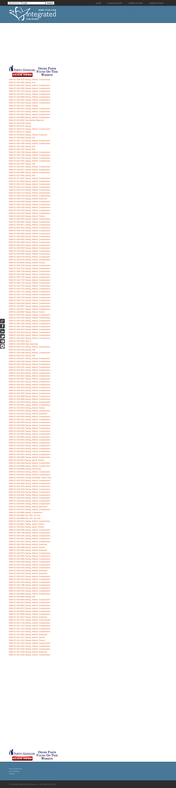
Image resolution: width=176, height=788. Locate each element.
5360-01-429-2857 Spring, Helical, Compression (29, 379)
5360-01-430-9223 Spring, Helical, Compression (29, 608)
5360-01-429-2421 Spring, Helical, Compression (29, 358)
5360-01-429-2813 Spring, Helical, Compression (29, 373)
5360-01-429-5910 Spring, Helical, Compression (29, 440)
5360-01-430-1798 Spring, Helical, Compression (29, 533)
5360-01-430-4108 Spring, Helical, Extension (28, 570)
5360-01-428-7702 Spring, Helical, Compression (29, 277)
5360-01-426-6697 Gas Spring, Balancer (26, 120)
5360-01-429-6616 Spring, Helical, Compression (29, 474)
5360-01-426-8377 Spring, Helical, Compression (29, 170)
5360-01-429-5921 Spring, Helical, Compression (29, 454)
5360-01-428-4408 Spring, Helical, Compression (29, 242)
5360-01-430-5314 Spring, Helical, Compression (29, 579)
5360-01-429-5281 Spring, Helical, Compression (29, 428)
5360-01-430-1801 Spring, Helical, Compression (29, 536)
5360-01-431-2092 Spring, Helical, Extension (28, 634)
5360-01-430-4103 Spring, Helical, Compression (29, 565)
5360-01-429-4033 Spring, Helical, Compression (29, 390)
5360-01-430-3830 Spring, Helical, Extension (28, 550)
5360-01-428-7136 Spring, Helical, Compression (29, 265)
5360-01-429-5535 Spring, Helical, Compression (29, 431)
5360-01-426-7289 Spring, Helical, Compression (29, 152)
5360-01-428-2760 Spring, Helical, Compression (29, 207)
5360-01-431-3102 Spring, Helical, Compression (29, 646)
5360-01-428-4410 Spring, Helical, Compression (29, 245)
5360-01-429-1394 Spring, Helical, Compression (29, 326)
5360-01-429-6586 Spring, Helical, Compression (29, 466)
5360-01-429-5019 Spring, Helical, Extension (28, 414)
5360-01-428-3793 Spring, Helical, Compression (29, 230)
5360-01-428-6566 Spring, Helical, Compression (29, 254)
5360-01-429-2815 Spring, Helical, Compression (29, 376)
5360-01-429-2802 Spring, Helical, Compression (29, 370)
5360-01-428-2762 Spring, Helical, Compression (29, 210)
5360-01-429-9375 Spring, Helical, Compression (29, 509)
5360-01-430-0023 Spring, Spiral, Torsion (26, 527)
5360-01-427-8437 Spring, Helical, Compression (29, 178)
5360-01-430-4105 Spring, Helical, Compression (29, 567)
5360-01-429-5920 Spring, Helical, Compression (29, 451)
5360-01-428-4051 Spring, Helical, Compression (29, 239)
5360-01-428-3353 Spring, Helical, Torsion (27, 216)
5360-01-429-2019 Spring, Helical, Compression (29, 332)
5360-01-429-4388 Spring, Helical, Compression (29, 396)
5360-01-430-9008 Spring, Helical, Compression (29, 599)
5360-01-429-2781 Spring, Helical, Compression (29, 367)
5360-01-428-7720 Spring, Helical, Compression (29, 289)
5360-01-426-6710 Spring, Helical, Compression (29, 129)
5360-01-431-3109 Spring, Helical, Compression (29, 655)
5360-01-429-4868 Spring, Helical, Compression (29, 399)
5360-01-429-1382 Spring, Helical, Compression (29, 318)
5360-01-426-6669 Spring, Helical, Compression (29, 117)
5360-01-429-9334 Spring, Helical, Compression (29, 501)
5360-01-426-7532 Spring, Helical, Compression (29, 155)
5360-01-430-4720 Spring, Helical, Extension (28, 573)
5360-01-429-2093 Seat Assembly (23, 344)
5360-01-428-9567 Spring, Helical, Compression (29, 306)
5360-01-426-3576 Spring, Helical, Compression (29, 79)
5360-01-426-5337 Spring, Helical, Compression (29, 108)
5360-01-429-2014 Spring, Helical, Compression (29, 329)
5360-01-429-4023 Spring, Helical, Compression (29, 387)
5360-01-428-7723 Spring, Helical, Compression (29, 294)
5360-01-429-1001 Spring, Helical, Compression (29, 315)
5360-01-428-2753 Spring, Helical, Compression (29, 204)
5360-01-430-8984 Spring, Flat (22, 597)
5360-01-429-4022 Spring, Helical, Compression (29, 384)
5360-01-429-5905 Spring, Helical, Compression (29, 437)
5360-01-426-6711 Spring (20, 132)
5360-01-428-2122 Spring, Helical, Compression (29, 187)
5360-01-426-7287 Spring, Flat (22, 149)
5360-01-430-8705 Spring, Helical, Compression (29, 591)
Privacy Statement (15, 769)
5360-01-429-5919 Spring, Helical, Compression (29, 448)
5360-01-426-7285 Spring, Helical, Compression (29, 143)
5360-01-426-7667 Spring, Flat (22, 164)
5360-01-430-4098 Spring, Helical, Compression (29, 562)
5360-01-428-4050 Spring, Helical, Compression (29, 236)
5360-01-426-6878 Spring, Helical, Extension (28, 135)
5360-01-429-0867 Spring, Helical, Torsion (27, 312)
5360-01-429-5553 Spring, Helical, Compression (29, 434)
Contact (11, 774)
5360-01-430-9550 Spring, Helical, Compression (29, 611)
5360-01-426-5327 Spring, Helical (23, 106)
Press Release (14, 771)
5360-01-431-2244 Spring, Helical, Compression (29, 643)
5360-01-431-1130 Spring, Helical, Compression (29, 623)
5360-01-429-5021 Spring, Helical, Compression (29, 419)
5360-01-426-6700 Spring (20, 123)
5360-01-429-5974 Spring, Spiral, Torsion (26, 460)
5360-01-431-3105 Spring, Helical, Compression (29, 649)
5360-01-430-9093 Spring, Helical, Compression (29, 605)
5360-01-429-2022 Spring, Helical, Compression (29, 338)
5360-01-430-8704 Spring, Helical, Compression (29, 588)
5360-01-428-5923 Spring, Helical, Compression (29, 248)
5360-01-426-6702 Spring (20, 126)
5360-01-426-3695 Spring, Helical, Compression (29, 88)
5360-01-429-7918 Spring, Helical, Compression (29, 489)
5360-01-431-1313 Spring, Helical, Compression (29, 631)
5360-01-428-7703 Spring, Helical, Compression (29, 280)
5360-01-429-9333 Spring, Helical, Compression (29, 498)
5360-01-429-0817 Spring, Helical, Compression (29, 309)
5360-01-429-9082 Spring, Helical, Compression (29, 495)
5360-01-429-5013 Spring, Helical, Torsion (27, 408)
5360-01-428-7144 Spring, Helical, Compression (29, 268)
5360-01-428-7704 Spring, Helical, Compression (29, 283)
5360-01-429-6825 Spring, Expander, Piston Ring (30, 477)
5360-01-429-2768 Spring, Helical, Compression (29, 364)
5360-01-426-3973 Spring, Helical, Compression (29, 94)
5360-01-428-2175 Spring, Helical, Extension (28, 199)
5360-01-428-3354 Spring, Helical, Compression (29, 219)
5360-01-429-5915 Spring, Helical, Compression (29, 443)
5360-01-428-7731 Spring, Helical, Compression (29, 300)
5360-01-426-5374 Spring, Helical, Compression (29, 111)
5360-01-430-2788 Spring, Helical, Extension (28, 544)
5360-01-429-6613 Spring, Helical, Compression (29, 472)
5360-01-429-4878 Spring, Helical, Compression (29, 402)
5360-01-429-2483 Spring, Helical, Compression (29, 361)
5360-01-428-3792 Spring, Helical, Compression (29, 228)
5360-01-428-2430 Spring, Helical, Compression (29, 201)
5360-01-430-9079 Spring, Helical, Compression (29, 602)
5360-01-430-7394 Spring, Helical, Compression (29, 582)
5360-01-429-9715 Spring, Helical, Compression (29, 521)
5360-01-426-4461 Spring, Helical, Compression (29, 100)
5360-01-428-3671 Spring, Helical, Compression (29, 225)
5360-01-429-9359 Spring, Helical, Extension (28, 507)
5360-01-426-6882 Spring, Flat (22, 137)
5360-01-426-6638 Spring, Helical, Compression (29, 114)
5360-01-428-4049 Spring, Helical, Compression (29, 233)
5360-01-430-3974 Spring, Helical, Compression (29, 553)
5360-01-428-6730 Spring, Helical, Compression (29, 259)
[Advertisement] (72, 44)
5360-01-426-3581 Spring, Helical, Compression (29, 85)
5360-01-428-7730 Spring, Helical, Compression (29, 297)
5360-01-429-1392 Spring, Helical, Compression (29, 323)
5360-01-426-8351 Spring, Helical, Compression (29, 167)
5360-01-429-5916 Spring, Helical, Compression (29, 445)
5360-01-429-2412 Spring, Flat (22, 355)
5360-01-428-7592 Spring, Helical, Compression (29, 274)
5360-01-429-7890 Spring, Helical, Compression (29, 483)
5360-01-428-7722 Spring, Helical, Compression (29, 292)
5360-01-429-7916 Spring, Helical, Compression (29, 486)
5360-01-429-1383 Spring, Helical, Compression (29, 321)
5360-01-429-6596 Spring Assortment (25, 469)
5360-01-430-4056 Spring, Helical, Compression (29, 559)
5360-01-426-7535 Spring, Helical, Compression (29, 158)
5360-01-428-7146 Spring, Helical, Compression (29, 271)
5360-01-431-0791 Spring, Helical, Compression (29, 620)
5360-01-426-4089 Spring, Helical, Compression (29, 97)
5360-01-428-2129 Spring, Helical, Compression (29, 196)
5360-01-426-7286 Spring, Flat (22, 146)
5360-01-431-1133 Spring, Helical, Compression (29, 626)
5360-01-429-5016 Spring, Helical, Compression (29, 411)
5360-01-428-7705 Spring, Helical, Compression (29, 286)
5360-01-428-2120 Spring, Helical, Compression (29, 184)
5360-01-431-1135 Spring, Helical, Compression (29, 629)
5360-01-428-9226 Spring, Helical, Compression (29, 303)
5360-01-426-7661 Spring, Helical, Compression (29, 161)
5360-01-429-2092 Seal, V (20, 341)
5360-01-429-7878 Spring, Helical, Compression (29, 480)
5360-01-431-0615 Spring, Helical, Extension (28, 617)
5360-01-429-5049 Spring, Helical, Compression (29, 425)
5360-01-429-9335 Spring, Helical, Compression (29, 504)
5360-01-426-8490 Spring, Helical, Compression (29, 172)
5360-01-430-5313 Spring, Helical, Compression (29, 576)
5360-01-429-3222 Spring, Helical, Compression (29, 382)
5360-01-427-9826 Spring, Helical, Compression (29, 181)
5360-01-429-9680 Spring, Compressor (25, 512)
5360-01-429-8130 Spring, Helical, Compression (29, 492)
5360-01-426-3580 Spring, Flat (22, 82)
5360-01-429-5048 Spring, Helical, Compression (29, 422)
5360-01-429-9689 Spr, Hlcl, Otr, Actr (24, 518)
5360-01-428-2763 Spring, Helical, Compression (29, 213)
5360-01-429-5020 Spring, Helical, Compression (29, 416)
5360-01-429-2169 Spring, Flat (22, 350)
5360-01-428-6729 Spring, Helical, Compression (29, 257)
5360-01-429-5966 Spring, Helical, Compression (29, 457)
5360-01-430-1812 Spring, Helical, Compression (29, 541)
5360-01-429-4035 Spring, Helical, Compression (29, 393)
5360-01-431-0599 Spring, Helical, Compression (29, 614)
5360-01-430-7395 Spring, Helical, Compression (29, 585)
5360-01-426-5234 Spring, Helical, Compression (29, 103)
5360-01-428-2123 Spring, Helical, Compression (29, 190)
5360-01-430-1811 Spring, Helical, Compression (29, 538)
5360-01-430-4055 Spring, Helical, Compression (29, 556)
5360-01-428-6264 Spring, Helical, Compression (29, 251)
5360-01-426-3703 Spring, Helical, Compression (29, 91)
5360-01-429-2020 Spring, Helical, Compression (29, 335)
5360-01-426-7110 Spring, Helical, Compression (29, 140)
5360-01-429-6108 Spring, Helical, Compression (29, 463)
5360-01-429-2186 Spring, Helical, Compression (29, 352)
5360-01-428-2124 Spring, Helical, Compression (29, 193)
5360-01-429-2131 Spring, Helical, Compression (29, 347)
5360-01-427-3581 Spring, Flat (22, 175)
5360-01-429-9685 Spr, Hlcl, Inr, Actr (24, 515)
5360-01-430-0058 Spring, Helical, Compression (29, 530)
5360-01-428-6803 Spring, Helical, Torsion (27, 262)
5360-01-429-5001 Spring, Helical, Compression (29, 405)
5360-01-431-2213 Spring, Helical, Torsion (27, 640)
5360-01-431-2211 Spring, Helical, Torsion (27, 637)
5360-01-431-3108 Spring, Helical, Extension (28, 652)
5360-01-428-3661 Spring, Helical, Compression (29, 222)
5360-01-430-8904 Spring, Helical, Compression (29, 594)
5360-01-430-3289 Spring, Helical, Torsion (27, 547)
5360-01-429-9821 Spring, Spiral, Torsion (26, 524)
